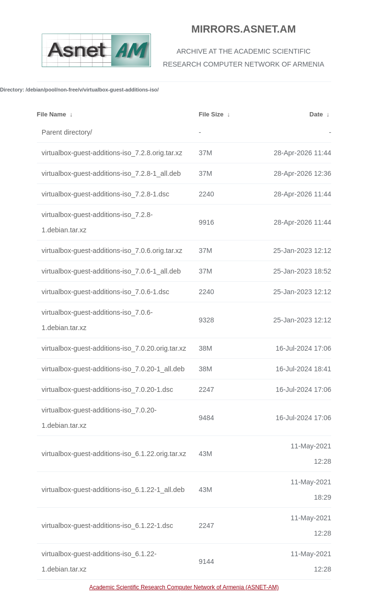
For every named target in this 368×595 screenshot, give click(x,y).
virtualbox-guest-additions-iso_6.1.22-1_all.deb (113, 489)
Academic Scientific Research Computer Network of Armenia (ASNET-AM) (183, 587)
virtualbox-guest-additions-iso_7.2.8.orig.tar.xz (112, 153)
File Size (211, 114)
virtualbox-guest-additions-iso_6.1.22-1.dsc (107, 525)
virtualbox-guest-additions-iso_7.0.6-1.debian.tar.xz (97, 320)
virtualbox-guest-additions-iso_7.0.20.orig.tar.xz (114, 348)
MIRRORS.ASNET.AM (243, 29)
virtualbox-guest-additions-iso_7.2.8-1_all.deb (111, 173)
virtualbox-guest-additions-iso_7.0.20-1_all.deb (113, 369)
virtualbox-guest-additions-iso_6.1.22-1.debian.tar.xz (99, 561)
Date (316, 114)
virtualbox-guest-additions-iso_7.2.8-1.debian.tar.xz (97, 222)
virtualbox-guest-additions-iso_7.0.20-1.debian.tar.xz (99, 417)
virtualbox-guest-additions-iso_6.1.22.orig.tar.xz (114, 454)
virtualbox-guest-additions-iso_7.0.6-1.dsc (105, 292)
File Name (51, 114)
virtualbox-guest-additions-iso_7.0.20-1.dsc (107, 389)
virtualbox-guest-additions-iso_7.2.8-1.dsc (105, 194)
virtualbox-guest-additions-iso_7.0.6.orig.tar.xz (112, 250)
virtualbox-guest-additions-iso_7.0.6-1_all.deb (111, 271)
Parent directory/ (67, 132)
